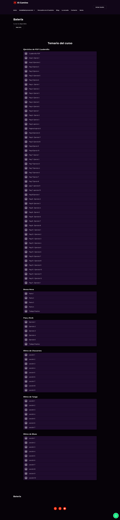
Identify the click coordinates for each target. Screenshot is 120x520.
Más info (18, 27)
